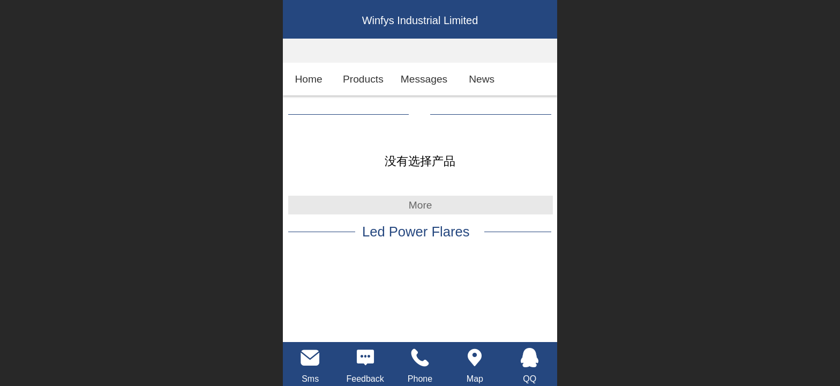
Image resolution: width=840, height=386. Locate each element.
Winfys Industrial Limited (420, 20)
